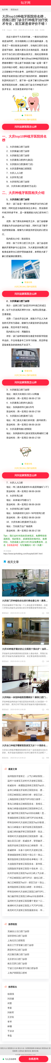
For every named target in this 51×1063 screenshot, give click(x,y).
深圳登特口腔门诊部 (17, 936)
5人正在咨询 (9, 1059)
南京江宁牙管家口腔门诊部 (20, 945)
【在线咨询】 (12, 545)
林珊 (9, 1026)
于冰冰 (10, 1031)
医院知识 (14, 9)
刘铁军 (10, 1012)
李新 (9, 1008)
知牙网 (25, 3)
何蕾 (9, 1003)
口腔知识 (21, 1051)
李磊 (9, 1035)
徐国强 (10, 994)
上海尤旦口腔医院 (16, 940)
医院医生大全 (12, 1048)
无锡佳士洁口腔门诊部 (18, 931)
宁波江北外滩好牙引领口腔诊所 (22, 968)
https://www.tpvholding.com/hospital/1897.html (22, 554)
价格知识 (38, 1048)
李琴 (9, 1022)
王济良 (10, 1017)
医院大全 (3, 1048)
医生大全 (21, 1048)
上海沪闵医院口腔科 (17, 973)
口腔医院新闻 (30, 1048)
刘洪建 (10, 998)
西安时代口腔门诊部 (17, 950)
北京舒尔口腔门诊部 (17, 959)
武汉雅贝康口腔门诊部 (18, 954)
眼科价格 (35, 1051)
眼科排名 (28, 1051)
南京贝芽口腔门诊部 (17, 963)
